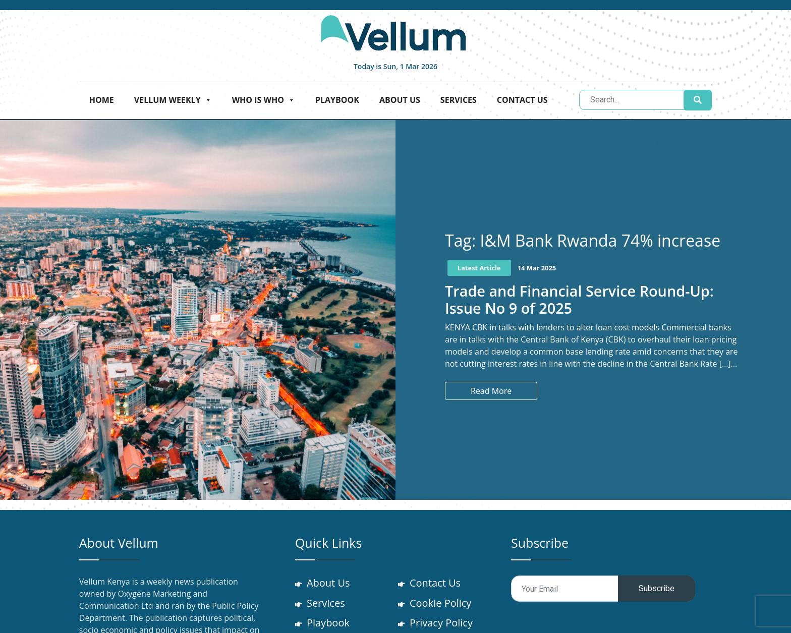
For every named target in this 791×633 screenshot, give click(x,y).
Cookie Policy (441, 603)
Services (458, 99)
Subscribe (656, 588)
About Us (399, 99)
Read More (491, 390)
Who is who (263, 99)
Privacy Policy (441, 623)
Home (101, 99)
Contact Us (522, 99)
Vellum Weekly (173, 99)
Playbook (337, 99)
